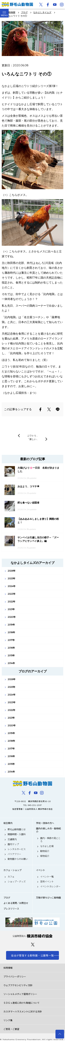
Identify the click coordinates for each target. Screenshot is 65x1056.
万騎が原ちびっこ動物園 (48, 897)
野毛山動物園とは (17, 829)
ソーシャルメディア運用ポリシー (20, 994)
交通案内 (12, 839)
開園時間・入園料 (17, 834)
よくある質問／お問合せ (15, 903)
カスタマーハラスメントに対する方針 (22, 1011)
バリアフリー (14, 854)
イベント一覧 (47, 876)
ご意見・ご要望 (11, 1029)
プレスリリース (11, 908)
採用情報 (7, 967)
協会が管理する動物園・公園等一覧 (32, 955)
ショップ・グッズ (17, 881)
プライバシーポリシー (14, 976)
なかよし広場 (47, 846)
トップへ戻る (59, 1034)
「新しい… (32, 439)
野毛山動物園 (32, 783)
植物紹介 (44, 856)
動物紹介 (44, 851)
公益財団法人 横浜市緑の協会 (32, 936)
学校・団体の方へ (45, 823)
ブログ (6, 897)
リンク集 (7, 1020)
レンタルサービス (17, 849)
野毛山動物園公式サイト (17, 4)
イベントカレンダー (50, 886)
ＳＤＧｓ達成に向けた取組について (21, 1002)
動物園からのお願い (18, 859)
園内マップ (13, 844)
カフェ (11, 876)
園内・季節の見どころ (50, 840)
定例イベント (47, 881)
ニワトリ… (32, 435)
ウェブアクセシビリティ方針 (17, 985)
